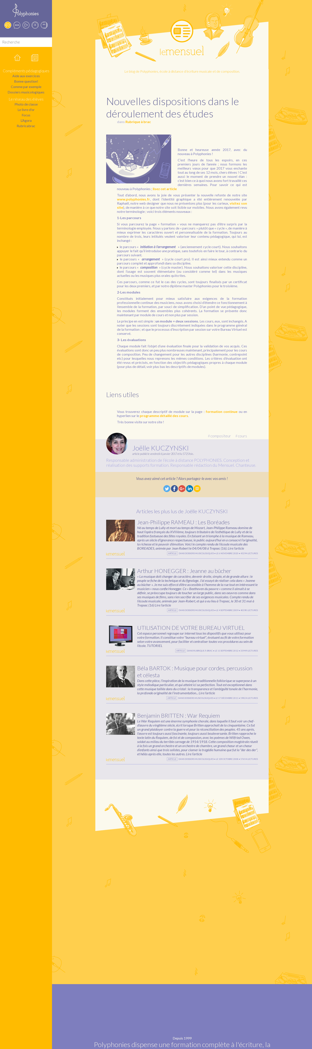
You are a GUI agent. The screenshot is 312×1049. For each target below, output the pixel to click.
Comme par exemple (26, 87)
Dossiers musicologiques (26, 92)
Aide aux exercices (26, 76)
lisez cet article (165, 189)
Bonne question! (26, 81)
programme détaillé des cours (164, 416)
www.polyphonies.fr (133, 199)
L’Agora (26, 120)
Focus (26, 115)
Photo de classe (26, 104)
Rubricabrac (26, 126)
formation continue (221, 411)
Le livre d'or (26, 109)
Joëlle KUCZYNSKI (160, 448)
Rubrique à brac (138, 122)
